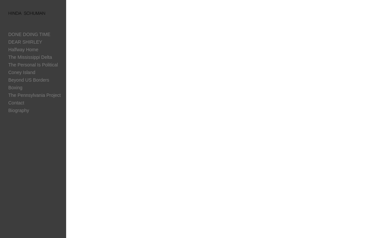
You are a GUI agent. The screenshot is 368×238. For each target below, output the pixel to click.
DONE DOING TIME (29, 35)
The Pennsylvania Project (34, 96)
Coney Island (21, 73)
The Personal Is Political (33, 65)
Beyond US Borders (28, 81)
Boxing (15, 88)
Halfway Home (23, 50)
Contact (16, 103)
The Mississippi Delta (30, 58)
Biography (18, 111)
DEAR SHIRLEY (25, 43)
